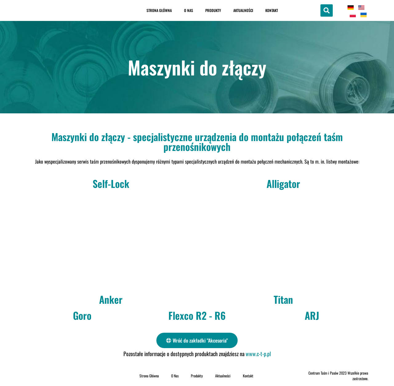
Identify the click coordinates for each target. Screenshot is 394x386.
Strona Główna (159, 10)
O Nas (188, 10)
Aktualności (243, 10)
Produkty (213, 10)
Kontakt (271, 10)
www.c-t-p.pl (258, 354)
